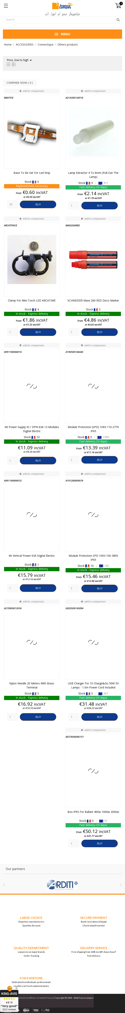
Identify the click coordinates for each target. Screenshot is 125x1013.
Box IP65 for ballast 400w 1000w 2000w (93, 812)
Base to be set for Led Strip (32, 173)
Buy (38, 204)
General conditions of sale (30, 998)
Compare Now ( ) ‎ (20, 82)
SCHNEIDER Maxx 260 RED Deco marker (93, 300)
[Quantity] (12, 204)
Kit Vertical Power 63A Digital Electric (32, 555)
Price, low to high (20, 60)
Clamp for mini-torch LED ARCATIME (32, 300)
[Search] (63, 19)
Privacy (49, 998)
